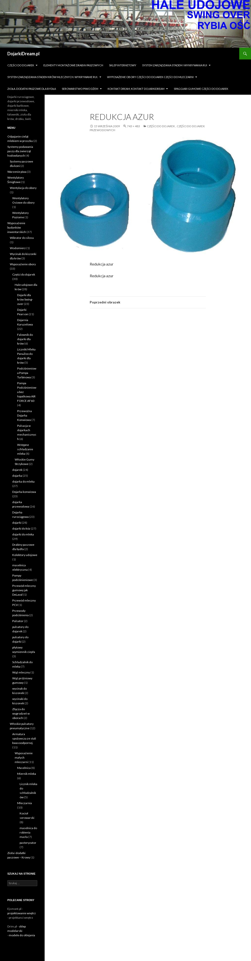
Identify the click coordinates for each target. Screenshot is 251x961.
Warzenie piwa (16, 172)
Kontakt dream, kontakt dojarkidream (136, 88)
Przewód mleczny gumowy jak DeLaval (24, 590)
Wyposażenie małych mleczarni (24, 757)
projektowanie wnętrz (21, 913)
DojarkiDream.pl (23, 53)
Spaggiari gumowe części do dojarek (201, 88)
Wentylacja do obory (23, 188)
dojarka (17, 475)
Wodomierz (18, 248)
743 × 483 (133, 126)
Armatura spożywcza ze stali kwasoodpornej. (24, 738)
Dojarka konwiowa (24, 492)
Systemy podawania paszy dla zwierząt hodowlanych (20, 151)
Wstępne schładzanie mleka (25, 449)
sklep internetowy (122, 65)
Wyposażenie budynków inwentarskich (16, 227)
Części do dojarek (20, 65)
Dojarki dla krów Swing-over (25, 299)
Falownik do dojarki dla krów (25, 339)
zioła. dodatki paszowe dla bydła (31, 88)
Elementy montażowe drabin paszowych (73, 65)
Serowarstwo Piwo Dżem (80, 88)
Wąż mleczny (21, 672)
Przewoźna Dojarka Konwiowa (24, 415)
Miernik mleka (26, 774)
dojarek (17, 470)
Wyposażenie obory (23, 264)
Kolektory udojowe (24, 555)
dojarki (16, 522)
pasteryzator (28, 843)
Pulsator (17, 621)
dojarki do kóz (21, 528)
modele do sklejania (22, 935)
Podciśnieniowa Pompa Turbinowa (26, 373)
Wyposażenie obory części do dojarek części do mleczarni (150, 77)
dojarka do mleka (23, 481)
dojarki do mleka (23, 534)
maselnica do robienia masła (28, 832)
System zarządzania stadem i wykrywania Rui (174, 65)
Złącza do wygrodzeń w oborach (21, 713)
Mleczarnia (24, 803)
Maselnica (24, 768)
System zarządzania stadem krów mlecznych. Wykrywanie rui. (52, 77)
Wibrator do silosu (22, 238)
